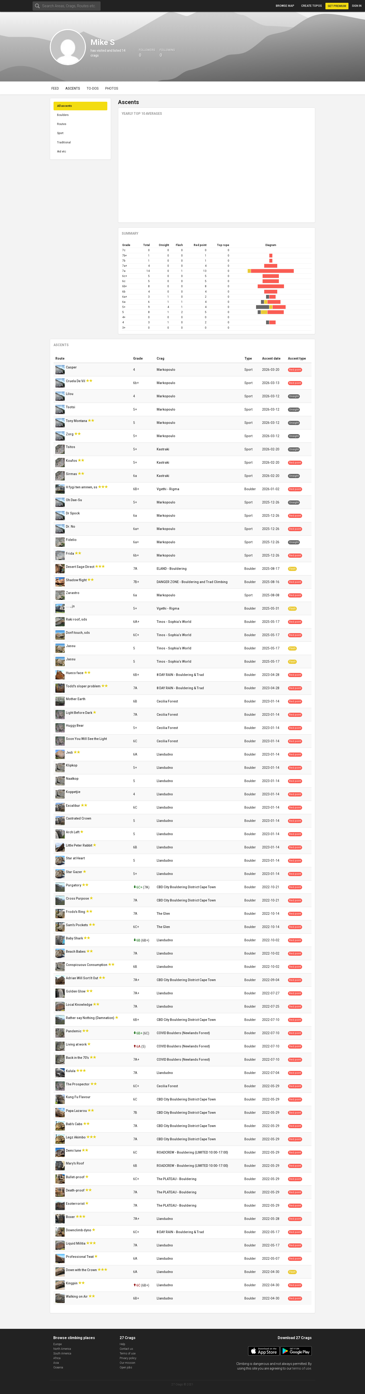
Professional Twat (80, 1257)
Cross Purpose (78, 898)
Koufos (72, 460)
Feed (55, 88)
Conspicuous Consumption (87, 965)
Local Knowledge (79, 1004)
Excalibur (73, 805)
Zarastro (73, 593)
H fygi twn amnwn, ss (82, 487)
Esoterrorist (75, 1203)
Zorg (70, 434)
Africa (57, 1358)
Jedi (70, 752)
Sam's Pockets (77, 925)
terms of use (301, 1368)
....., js (70, 606)
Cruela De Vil (76, 381)
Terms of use (127, 1353)
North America (62, 1348)
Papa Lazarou (77, 1111)
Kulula (71, 1071)
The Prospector (78, 1084)
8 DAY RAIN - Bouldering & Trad (180, 675)
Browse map (285, 5)
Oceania (58, 1367)
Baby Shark (75, 938)
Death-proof (75, 1190)
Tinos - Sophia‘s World (174, 622)
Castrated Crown (79, 818)
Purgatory (74, 885)
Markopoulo (166, 369)
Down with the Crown (82, 1270)
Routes (61, 124)
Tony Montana (77, 421)
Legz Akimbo (76, 1137)
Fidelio (71, 540)
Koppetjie (73, 792)
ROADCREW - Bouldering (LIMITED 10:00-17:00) (192, 1152)
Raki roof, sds (77, 619)
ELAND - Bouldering (172, 568)
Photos (111, 88)
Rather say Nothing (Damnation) (90, 1018)
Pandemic (74, 1031)
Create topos (311, 5)
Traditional (64, 142)
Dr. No (71, 526)
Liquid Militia (76, 1243)
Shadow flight (76, 580)
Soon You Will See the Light (87, 739)
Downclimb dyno (79, 1230)
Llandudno (165, 754)
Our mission (127, 1362)
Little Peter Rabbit (79, 845)
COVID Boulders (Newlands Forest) (183, 1033)
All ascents (64, 106)
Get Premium (337, 6)
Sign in (357, 5)
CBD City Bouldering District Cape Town (186, 887)
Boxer (71, 1217)
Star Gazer (74, 872)
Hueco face (75, 673)
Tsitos (71, 447)
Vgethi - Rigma (168, 489)
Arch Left (73, 832)
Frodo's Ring (76, 912)
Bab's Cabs (74, 1124)
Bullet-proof (75, 1177)
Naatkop (72, 778)
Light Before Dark (79, 713)
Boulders (63, 115)
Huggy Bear (75, 725)
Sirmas (72, 474)
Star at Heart (75, 858)
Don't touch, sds (78, 633)
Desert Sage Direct (80, 567)
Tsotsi (71, 407)
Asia (56, 1362)
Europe (57, 1344)
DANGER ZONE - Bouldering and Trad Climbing (192, 582)
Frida (70, 553)
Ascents (72, 88)
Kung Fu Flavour (78, 1097)
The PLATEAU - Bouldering (176, 1179)
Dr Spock (73, 513)
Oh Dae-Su (74, 500)
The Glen (163, 913)
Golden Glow (76, 991)
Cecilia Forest (167, 701)
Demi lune (74, 1150)
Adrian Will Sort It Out (82, 978)
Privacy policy (128, 1358)
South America (62, 1353)
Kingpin (72, 1283)
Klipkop (72, 765)
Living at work (76, 1044)
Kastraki (163, 449)
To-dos (93, 88)
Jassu (71, 646)
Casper (72, 367)
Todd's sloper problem (83, 686)
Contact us (126, 1348)
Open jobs (126, 1367)
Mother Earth (76, 699)
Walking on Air (77, 1296)
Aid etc (61, 151)
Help (122, 1344)
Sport (60, 133)
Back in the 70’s (78, 1058)
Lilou (70, 394)
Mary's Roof (75, 1163)
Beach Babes (76, 951)
